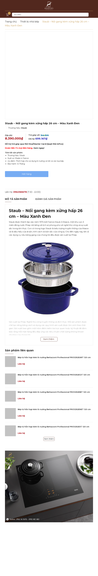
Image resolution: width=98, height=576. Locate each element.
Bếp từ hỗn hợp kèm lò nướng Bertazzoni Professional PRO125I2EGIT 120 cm (54, 375)
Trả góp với (38, 135)
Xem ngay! (38, 148)
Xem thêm (49, 439)
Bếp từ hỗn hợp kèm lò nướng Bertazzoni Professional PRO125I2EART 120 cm (54, 357)
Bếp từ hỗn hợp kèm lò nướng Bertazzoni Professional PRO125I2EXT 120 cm (53, 427)
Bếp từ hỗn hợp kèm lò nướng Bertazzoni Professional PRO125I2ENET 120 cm (54, 409)
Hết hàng (27, 174)
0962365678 (20, 192)
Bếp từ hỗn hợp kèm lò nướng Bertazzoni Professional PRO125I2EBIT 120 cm (54, 392)
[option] (49, 75)
